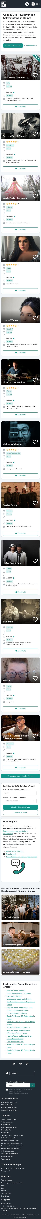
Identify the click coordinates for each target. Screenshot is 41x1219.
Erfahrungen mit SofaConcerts (11, 1183)
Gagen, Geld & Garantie (9, 1108)
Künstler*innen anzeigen (20, 807)
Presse (3, 1191)
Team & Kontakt (6, 1180)
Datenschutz (15, 1215)
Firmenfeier (5, 1133)
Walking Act (5, 1159)
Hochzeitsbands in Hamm (17, 1013)
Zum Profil (21, 106)
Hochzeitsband (6, 1125)
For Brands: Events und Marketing (12, 1168)
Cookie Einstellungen (32, 1215)
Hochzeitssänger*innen (9, 1127)
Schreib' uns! (11, 854)
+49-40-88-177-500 (14, 851)
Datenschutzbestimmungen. (18, 1093)
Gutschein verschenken (9, 1110)
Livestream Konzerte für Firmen (12, 1146)
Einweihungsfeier (7, 1156)
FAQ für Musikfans (7, 1105)
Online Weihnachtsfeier (9, 1138)
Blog (2, 1185)
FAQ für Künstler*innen (9, 1102)
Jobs (2, 1188)
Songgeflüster (6, 1171)
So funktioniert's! (30, 45)
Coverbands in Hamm (15, 1042)
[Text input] (18, 1085)
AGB (22, 1215)
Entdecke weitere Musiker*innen (20, 776)
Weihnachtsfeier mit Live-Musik (12, 1135)
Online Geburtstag (7, 1151)
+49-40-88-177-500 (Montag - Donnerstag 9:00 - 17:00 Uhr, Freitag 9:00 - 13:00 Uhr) (19, 1208)
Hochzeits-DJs (6, 1130)
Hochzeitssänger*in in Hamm (18, 1027)
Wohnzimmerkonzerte (8, 1119)
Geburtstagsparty (7, 1122)
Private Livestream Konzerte (10, 1148)
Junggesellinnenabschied (9, 1154)
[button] (35, 4)
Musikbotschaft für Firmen (10, 1141)
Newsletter (5, 1196)
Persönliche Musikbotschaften (11, 1143)
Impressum (5, 1215)
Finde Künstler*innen (13, 45)
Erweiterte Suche (20, 812)
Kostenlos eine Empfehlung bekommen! (21, 857)
